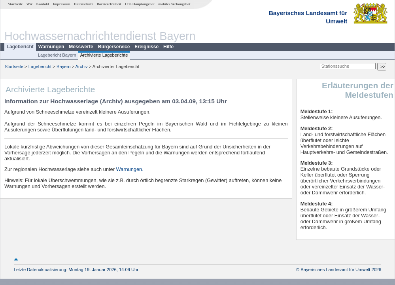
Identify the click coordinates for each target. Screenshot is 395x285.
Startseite (15, 4)
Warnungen (51, 46)
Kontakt (42, 4)
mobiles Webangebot (174, 4)
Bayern (63, 66)
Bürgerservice (114, 46)
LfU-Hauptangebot (140, 4)
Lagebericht (20, 46)
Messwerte (81, 46)
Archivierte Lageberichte (104, 55)
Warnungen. (130, 169)
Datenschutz (83, 4)
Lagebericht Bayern (57, 55)
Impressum (61, 4)
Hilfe (168, 46)
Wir (29, 4)
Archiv (82, 66)
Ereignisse (146, 46)
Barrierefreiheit (109, 4)
